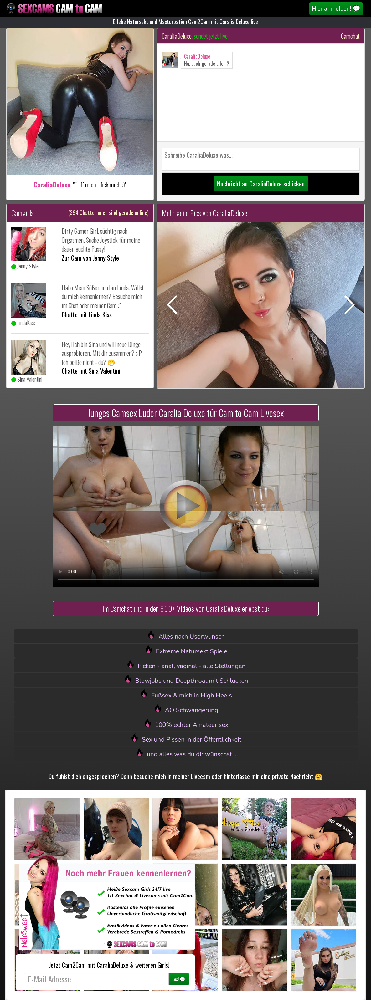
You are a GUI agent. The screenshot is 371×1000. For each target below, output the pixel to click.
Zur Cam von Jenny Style (90, 258)
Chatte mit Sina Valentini (91, 370)
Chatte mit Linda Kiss (87, 314)
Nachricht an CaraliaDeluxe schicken (261, 183)
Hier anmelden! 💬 (336, 8)
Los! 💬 (178, 979)
